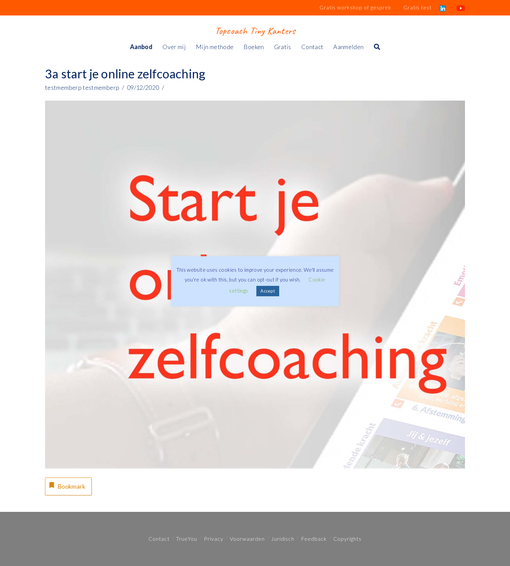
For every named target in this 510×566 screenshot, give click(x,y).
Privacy (213, 538)
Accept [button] (267, 291)
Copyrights (347, 538)
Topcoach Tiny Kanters (255, 31)
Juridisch (282, 538)
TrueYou (186, 538)
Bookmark (66, 485)
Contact (159, 538)
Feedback (314, 538)
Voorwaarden (247, 538)
